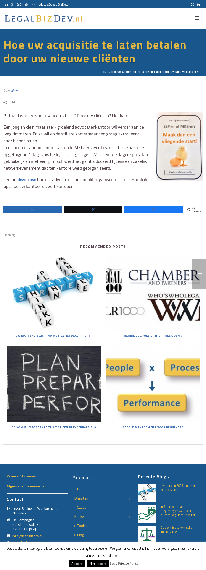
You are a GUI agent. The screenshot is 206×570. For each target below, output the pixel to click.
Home (104, 72)
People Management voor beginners (153, 427)
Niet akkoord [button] (98, 563)
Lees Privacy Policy (124, 563)
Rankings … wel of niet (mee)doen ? (153, 335)
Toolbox (81, 525)
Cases (80, 507)
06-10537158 (19, 4)
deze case (26, 179)
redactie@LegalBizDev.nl (53, 4)
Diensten (81, 498)
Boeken (80, 516)
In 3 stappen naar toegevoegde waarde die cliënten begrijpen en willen (178, 511)
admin (14, 90)
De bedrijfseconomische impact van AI (176, 530)
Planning (9, 235)
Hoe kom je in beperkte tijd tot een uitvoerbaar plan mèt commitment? (55, 427)
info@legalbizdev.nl (27, 536)
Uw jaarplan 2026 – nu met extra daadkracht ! (54, 335)
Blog (79, 534)
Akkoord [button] (76, 563)
